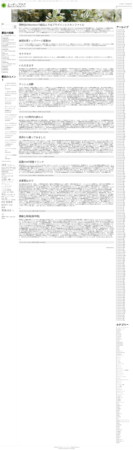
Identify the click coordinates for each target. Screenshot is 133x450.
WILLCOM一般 (121, 352)
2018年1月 (120, 92)
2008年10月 (120, 255)
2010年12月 (120, 213)
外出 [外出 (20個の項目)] (4, 194)
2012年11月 (120, 176)
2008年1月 (120, 270)
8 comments (51, 156)
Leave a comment (44, 35)
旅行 (118, 412)
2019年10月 (120, 71)
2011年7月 (120, 202)
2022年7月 (120, 47)
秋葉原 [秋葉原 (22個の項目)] (9, 202)
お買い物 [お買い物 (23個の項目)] (6, 179)
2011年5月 (120, 205)
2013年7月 (120, 163)
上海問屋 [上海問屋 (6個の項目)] (4, 192)
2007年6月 (120, 281)
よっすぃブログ (16, 4)
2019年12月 (120, 70)
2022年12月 (120, 44)
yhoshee (13, 85)
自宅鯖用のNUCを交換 (8, 39)
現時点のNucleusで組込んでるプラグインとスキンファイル (51, 24)
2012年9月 (120, 179)
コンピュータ (120, 363)
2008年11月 (120, 254)
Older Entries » (110, 247)
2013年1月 (120, 173)
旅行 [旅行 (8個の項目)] (12, 194)
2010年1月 (120, 231)
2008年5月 (120, 263)
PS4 (118, 349)
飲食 (43, 175)
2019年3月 (120, 76)
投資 (118, 410)
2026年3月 (120, 30)
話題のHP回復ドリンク (31, 162)
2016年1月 (120, 131)
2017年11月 (120, 96)
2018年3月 (120, 89)
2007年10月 (120, 275)
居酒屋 (119, 408)
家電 (118, 407)
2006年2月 (120, 307)
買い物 (119, 436)
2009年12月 (120, 233)
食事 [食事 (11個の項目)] (3, 216)
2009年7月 (120, 241)
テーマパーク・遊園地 (122, 370)
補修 (118, 434)
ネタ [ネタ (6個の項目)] (8, 184)
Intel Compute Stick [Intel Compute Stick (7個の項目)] (11, 167)
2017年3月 (120, 109)
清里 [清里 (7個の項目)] (3, 198)
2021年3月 (120, 57)
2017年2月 (120, 110)
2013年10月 (120, 158)
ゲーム (119, 358)
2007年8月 (120, 278)
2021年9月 (120, 55)
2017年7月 (120, 102)
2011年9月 (120, 199)
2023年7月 (120, 39)
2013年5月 (120, 167)
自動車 (119, 431)
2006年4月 (120, 304)
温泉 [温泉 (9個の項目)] (6, 198)
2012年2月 (120, 191)
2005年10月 (120, 313)
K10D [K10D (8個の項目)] (14, 168)
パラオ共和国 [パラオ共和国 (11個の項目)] (6, 190)
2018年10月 (120, 81)
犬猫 (118, 428)
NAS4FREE (120, 345)
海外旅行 (119, 425)
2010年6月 (120, 223)
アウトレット (120, 355)
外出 (118, 404)
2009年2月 (120, 249)
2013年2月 (120, 171)
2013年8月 (120, 162)
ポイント (119, 381)
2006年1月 (120, 308)
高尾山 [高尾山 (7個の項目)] (7, 216)
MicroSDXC (120, 342)
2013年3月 (120, 170)
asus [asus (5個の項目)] (14, 165)
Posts (122, 3)
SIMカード (120, 351)
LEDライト (120, 339)
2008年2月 (120, 268)
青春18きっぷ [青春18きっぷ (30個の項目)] (8, 212)
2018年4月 (120, 88)
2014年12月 (120, 147)
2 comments (42, 211)
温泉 (118, 426)
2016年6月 (120, 123)
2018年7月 (120, 84)
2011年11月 (120, 196)
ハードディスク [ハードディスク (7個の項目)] (6, 188)
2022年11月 (120, 46)
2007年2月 (120, 287)
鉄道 (38, 132)
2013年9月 (120, 160)
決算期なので (26, 180)
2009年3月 (120, 247)
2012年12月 (120, 175)
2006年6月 (120, 300)
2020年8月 (120, 60)
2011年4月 (120, 207)
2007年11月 (120, 273)
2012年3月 (120, 189)
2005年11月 (120, 312)
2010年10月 (120, 216)
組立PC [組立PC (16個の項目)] (5, 205)
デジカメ (119, 371)
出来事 (119, 400)
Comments (129, 3)
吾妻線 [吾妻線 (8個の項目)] (12, 192)
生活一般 (119, 429)
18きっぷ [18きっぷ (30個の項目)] (7, 164)
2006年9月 (120, 295)
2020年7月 (120, 62)
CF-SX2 (119, 336)
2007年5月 (120, 283)
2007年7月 (120, 279)
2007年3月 (120, 286)
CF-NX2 (119, 333)
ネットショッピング (122, 327)
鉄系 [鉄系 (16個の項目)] (3, 207)
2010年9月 (120, 218)
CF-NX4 (119, 335)
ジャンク (119, 367)
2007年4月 (120, 284)
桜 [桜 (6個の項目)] (14, 194)
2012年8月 (120, 181)
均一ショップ (120, 402)
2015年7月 (120, 141)
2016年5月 (120, 125)
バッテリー (120, 375)
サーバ (119, 365)
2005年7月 (120, 318)
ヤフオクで (5, 71)
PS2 (118, 346)
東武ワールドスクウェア (123, 421)
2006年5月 (120, 302)
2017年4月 (120, 107)
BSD (118, 332)
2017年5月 (120, 105)
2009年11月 (120, 234)
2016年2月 (120, 129)
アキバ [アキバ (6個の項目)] (13, 180)
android (119, 330)
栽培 (118, 423)
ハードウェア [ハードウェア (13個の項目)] (7, 186)
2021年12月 (120, 52)
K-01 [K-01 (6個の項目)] (8, 168)
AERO (12, 93)
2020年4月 (120, 65)
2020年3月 (120, 67)
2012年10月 (120, 178)
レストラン (120, 392)
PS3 (118, 348)
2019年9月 (120, 73)
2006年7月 (120, 299)
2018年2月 (120, 91)
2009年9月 (120, 237)
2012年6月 (120, 184)
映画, (33, 242)
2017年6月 (120, 104)
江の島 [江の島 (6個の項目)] (12, 196)
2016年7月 (120, 121)
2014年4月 (120, 152)
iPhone (119, 337)
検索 (3, 24)
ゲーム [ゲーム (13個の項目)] (4, 184)
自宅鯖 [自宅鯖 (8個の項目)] (10, 205)
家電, (33, 211)
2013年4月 (120, 168)
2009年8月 (120, 239)
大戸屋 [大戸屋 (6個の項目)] (8, 194)
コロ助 (119, 362)
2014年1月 (120, 155)
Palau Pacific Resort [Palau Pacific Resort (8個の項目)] (7, 170)
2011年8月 (120, 200)
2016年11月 (120, 115)
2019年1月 (120, 78)
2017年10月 (120, 97)
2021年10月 (120, 54)
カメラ (119, 357)
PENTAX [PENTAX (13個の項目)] (5, 172)
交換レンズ (120, 397)
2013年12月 (120, 157)
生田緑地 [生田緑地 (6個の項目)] (13, 199)
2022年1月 (120, 50)
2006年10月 (120, 294)
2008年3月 (120, 266)
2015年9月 (120, 138)
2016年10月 (120, 117)
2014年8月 (120, 150)
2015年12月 (120, 133)
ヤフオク (119, 389)
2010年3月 (120, 228)
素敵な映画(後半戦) (29, 216)
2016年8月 (120, 120)
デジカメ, (35, 156)
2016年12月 (120, 113)
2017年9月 (120, 99)
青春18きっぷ (120, 441)
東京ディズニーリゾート (123, 420)
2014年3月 (120, 154)
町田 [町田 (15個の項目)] (3, 202)
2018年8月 (120, 83)
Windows (119, 354)
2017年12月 (120, 94)
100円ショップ (121, 329)
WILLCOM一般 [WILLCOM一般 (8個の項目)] (8, 176)
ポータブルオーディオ (122, 379)
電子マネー (120, 439)
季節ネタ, (34, 60)
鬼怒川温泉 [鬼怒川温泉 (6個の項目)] (12, 216)
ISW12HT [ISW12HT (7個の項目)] (4, 168)
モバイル (119, 388)
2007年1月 (120, 289)
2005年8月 (120, 316)
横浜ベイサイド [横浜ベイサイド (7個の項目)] (6, 196)
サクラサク (25, 54)
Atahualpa (72, 448)
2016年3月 (120, 128)
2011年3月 (120, 208)
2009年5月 (120, 244)
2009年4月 (120, 246)
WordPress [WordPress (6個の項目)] (4, 177)
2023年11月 (120, 36)
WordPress (66, 448)
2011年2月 (120, 210)
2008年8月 (120, 258)
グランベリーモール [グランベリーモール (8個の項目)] (7, 182)
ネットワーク (120, 373)
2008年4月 (120, 265)
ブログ (119, 378)
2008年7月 (120, 260)
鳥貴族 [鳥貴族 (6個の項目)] (3, 218)
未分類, (35, 132)
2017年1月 (120, 112)
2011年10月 (120, 197)
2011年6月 (120, 204)
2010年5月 (120, 225)
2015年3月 (120, 144)
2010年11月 (120, 215)
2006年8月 (120, 297)
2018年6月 (120, 86)
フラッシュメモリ (121, 376)
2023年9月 (120, 38)
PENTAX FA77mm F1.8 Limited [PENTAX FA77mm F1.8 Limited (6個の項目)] (7, 174)
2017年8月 (120, 100)
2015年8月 (120, 139)
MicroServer (120, 343)
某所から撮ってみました (32, 137)
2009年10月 (120, 236)
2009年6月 (120, 242)
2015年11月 (120, 134)
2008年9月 (120, 257)
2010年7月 (120, 221)
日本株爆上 (5, 68)
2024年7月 (120, 34)
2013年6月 (120, 165)
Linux (118, 341)
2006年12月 (120, 291)
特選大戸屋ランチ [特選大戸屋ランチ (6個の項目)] (6, 199)
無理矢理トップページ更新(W (35, 40)
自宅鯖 (119, 433)
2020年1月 (120, 68)
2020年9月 (120, 59)
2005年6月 (120, 320)
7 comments (46, 79)
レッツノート (120, 394)
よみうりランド (121, 391)
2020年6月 (120, 63)
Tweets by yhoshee (6, 161)
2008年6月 (120, 262)
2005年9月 (120, 315)
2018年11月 (120, 79)
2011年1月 (120, 212)
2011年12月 (120, 194)
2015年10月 (120, 136)
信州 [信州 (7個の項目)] (8, 192)
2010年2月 (120, 229)
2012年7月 (120, 183)
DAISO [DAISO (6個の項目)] (3, 167)
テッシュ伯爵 (26, 84)
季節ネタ (119, 405)
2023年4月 (120, 42)
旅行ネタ (119, 413)
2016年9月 (120, 118)
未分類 (38, 35)
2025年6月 (120, 33)
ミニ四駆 (119, 386)
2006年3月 (120, 305)
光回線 (119, 399)
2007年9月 (120, 276)
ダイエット (120, 368)
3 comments (43, 48)
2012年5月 (120, 186)
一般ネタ (119, 396)
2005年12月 (120, 310)
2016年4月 (120, 126)
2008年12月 (120, 252)
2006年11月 (120, 292)
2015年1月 (120, 146)
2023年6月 (120, 41)
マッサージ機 (120, 384)
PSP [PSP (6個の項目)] (3, 176)
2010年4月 (120, 226)
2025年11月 (120, 31)
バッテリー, (35, 79)
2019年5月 (120, 75)
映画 (118, 415)
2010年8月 (120, 220)
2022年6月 (120, 49)
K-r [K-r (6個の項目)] (11, 168)
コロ (118, 360)
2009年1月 (120, 250)
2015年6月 (120, 142)
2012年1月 (120, 192)
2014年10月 (120, 149)
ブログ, (34, 35)
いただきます (26, 65)
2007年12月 (120, 271)
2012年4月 (120, 187)
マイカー (119, 383)
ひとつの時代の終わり (31, 117)
